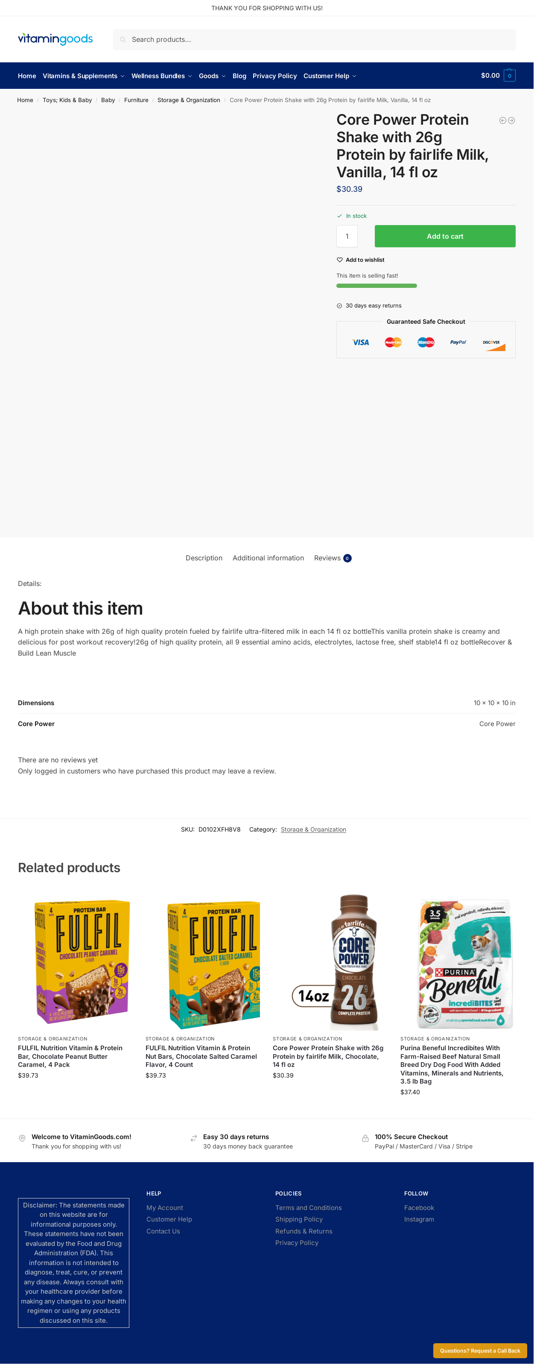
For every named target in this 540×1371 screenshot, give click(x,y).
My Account (164, 1207)
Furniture (136, 99)
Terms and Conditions (308, 1207)
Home (25, 99)
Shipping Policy (299, 1219)
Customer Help (169, 1219)
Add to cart (445, 236)
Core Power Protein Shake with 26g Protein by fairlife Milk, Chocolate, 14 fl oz (328, 1055)
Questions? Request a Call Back (480, 1351)
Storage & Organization (189, 99)
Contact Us (163, 1231)
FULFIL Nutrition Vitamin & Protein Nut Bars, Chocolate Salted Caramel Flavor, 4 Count (201, 1055)
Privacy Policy (296, 1243)
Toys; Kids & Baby (67, 99)
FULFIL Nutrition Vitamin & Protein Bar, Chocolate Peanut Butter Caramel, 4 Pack (70, 1055)
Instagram (419, 1219)
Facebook (419, 1207)
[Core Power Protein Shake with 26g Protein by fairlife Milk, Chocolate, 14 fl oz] (511, 120)
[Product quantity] (347, 236)
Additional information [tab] (268, 557)
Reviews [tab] (333, 557)
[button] (498, 75)
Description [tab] (204, 557)
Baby (108, 99)
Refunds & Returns (304, 1231)
